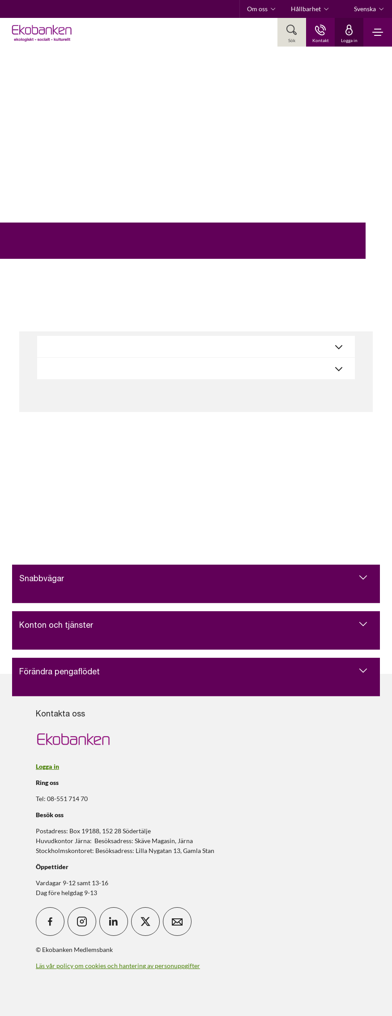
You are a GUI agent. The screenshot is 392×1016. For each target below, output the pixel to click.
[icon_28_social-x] (145, 921)
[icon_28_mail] (177, 921)
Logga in (47, 766)
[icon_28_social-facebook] (50, 921)
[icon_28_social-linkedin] (113, 921)
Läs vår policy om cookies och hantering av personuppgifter (118, 965)
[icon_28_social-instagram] (82, 921)
